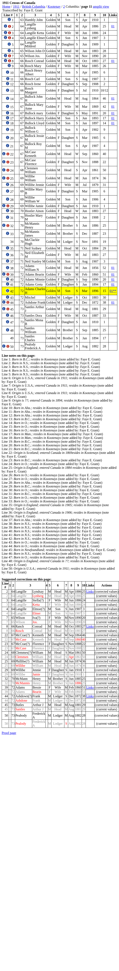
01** (112, 291)
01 (112, 26)
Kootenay (54, 6)
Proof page (9, 733)
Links (90, 591)
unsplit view (101, 6)
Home (6, 6)
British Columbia (33, 6)
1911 (16, 6)
